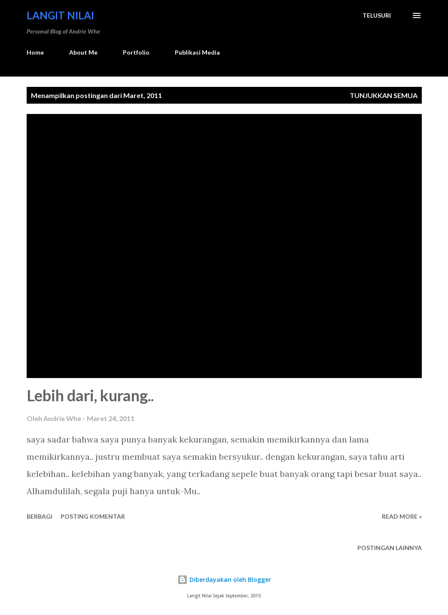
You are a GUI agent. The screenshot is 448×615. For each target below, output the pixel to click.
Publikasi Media (197, 52)
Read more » (402, 516)
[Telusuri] (377, 15)
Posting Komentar (93, 516)
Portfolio (136, 52)
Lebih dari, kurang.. (90, 395)
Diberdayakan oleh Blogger (224, 579)
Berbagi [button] (39, 516)
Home (35, 52)
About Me (83, 52)
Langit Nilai (60, 15)
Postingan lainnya (389, 547)
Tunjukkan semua (384, 95)
